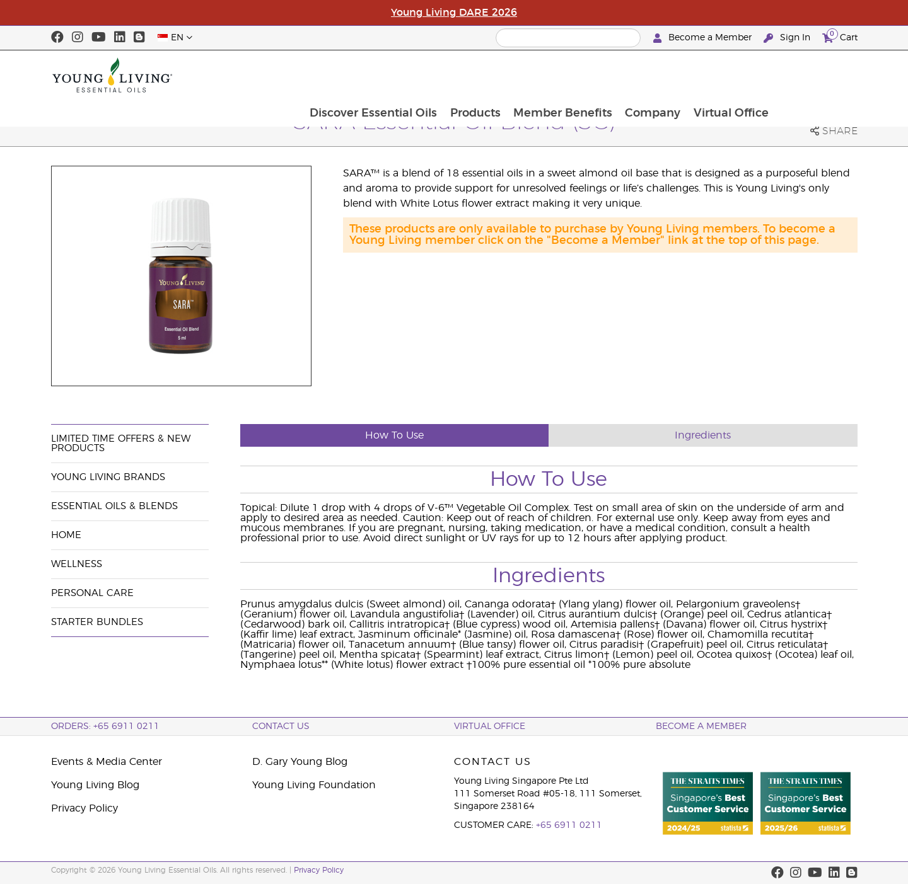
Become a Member (703, 38)
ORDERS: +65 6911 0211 (105, 726)
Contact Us (281, 726)
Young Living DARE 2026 (454, 13)
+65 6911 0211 (569, 825)
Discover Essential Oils (451, 75)
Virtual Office (813, 75)
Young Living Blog (95, 785)
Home (66, 535)
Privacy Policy (84, 808)
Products (554, 75)
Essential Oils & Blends (114, 506)
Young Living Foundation (314, 785)
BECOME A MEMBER (701, 726)
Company (734, 75)
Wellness (76, 564)
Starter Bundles (97, 622)
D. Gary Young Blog (299, 762)
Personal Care (92, 593)
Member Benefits (642, 75)
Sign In (788, 38)
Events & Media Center (106, 762)
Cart (840, 36)
